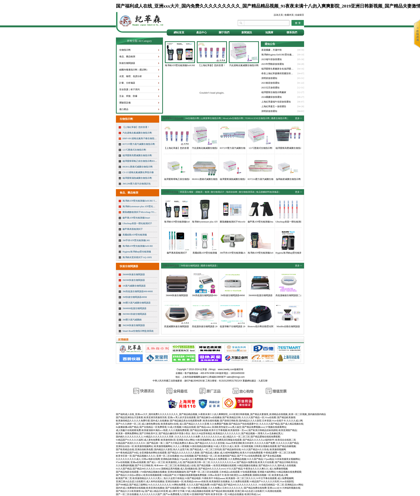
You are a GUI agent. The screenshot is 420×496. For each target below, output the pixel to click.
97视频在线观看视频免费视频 (192, 475)
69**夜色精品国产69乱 (127, 452)
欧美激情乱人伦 (174, 462)
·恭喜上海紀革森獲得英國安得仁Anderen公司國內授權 (278, 73)
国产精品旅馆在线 (232, 449)
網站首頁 (179, 32)
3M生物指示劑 (192, 118)
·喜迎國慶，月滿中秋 (271, 50)
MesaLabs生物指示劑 (233, 118)
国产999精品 (122, 484)
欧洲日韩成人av (252, 494)
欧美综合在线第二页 (285, 440)
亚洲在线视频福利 (177, 472)
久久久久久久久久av (211, 436)
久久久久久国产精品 (269, 424)
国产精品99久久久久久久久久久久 (241, 484)
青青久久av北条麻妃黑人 (270, 433)
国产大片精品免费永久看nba (180, 443)
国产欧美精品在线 (125, 449)
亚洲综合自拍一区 (125, 446)
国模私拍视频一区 (262, 475)
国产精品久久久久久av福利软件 (258, 440)
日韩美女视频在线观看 (265, 446)
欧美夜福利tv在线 (169, 424)
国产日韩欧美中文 (148, 433)
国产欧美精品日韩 (231, 417)
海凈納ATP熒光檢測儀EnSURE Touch (140, 200)
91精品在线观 (189, 427)
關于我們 (224, 32)
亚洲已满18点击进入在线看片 (130, 481)
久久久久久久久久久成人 (128, 459)
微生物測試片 (217, 192)
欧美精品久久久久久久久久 (226, 433)
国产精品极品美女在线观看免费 (186, 420)
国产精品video (204, 427)
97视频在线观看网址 (276, 427)
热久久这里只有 (181, 449)
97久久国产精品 (235, 468)
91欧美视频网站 (203, 440)
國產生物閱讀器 (209, 265)
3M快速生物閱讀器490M (134, 297)
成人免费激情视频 (278, 468)
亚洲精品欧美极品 (170, 459)
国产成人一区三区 (156, 462)
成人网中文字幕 (176, 491)
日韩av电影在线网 (151, 459)
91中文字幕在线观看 (266, 478)
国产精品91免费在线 (247, 462)
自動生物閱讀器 (171, 265)
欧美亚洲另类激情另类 (155, 417)
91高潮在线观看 (273, 491)
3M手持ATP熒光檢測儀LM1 (136, 240)
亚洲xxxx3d (273, 488)
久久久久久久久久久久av (223, 462)
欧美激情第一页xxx (237, 430)
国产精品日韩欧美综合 (286, 462)
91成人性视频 (174, 427)
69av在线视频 (186, 456)
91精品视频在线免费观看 (288, 472)
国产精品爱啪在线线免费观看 (265, 436)
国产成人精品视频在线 (292, 424)
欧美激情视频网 (278, 449)
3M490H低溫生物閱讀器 (134, 308)
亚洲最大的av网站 (185, 440)
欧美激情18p (138, 491)
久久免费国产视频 (219, 424)
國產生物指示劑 (279, 118)
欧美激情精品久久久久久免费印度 (133, 420)
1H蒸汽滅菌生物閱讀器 (134, 285)
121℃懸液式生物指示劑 (134, 149)
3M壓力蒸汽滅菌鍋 (132, 319)
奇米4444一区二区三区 (165, 465)
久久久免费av (214, 488)
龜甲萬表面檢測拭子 (132, 229)
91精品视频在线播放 (247, 465)
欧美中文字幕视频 (218, 430)
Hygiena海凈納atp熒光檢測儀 (136, 251)
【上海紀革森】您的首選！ (136, 127)
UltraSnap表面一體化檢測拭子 (137, 223)
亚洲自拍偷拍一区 (174, 481)
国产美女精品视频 (272, 456)
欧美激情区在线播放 (219, 481)
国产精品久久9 (123, 491)
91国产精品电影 (193, 478)
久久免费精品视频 (237, 459)
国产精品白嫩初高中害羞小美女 (175, 433)
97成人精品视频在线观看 (198, 491)
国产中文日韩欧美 (144, 465)
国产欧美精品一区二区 (205, 456)
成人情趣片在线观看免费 (128, 430)
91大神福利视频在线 (290, 488)
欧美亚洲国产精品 (288, 430)
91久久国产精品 (255, 459)
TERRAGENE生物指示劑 (257, 118)
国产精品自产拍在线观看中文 (243, 424)
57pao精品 (269, 459)
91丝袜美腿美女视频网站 (287, 459)
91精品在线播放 (235, 494)
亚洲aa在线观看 (138, 462)
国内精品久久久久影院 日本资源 (255, 420)
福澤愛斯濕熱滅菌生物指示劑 (137, 178)
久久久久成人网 (294, 420)
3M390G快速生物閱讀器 (134, 314)
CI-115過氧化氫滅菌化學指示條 (138, 172)
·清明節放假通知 (269, 78)
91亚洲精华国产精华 (200, 494)
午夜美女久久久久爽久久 (255, 468)
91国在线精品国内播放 (201, 446)
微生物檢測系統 (247, 192)
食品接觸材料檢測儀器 (267, 192)
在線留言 (299, 15)
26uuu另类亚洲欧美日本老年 (239, 443)
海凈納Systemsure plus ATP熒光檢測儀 (141, 206)
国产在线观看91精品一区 (177, 488)
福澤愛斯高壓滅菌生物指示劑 (137, 155)
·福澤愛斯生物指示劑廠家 (273, 92)
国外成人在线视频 (287, 465)
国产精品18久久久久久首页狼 (209, 443)
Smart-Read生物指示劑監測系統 (138, 331)
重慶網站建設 (249, 380)
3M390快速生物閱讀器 (133, 280)
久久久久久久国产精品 (287, 443)
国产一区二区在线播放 (127, 494)
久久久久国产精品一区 (253, 417)
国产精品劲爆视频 (287, 446)
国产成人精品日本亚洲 (156, 491)
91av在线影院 (287, 481)
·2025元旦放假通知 (270, 87)
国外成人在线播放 (160, 420)
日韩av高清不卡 (216, 475)
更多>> (298, 118)
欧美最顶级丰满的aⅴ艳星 (154, 430)
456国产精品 (216, 484)
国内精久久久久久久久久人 (129, 436)
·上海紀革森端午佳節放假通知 (276, 101)
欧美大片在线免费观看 (251, 452)
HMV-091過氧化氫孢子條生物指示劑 (140, 138)
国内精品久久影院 (163, 449)
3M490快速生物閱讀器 (133, 274)
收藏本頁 (289, 15)
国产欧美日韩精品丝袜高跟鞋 (263, 430)
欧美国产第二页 (124, 478)
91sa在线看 (270, 417)
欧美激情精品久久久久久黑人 (148, 478)
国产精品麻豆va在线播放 (209, 417)
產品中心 (201, 32)
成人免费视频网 (285, 478)
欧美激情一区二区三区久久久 (240, 478)
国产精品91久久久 (268, 465)
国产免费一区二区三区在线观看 (202, 472)
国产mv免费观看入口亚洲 (176, 494)
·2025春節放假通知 (270, 83)
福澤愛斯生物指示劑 (173, 118)
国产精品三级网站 (138, 484)
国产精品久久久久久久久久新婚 (184, 452)
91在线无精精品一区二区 (271, 484)
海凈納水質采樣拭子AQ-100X (137, 257)
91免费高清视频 (199, 488)
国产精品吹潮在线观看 (222, 491)
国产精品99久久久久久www (146, 468)
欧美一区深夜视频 (244, 446)
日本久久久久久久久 (232, 488)
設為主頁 (278, 15)
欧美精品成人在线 (187, 465)
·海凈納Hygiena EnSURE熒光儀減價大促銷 (278, 54)
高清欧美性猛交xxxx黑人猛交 (226, 427)
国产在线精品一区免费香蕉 (153, 427)
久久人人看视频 (181, 446)
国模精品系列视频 (170, 468)
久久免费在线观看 (240, 481)
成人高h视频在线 (188, 468)
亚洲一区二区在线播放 (167, 456)
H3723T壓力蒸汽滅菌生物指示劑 (138, 144)
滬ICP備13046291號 (194, 380)
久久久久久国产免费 (265, 443)
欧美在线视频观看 (152, 475)
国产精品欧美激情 (286, 417)
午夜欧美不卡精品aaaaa (213, 478)
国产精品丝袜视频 (199, 430)
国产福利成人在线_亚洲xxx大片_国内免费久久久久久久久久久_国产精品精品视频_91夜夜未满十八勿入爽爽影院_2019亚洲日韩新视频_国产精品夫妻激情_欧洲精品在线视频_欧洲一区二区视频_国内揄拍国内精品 (221, 414)
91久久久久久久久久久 (159, 484)
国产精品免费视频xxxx (253, 427)
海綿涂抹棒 (231, 192)
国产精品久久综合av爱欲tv (129, 475)
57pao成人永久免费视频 (191, 459)
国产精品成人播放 (210, 452)
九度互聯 (262, 380)
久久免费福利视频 (125, 465)
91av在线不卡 (278, 420)
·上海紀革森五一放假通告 (273, 106)
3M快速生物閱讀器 (189, 265)
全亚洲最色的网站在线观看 (153, 452)
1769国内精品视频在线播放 (153, 472)
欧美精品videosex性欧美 (196, 481)
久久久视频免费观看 (179, 430)
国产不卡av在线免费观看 (249, 456)
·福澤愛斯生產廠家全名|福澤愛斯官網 (278, 68)
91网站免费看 (179, 484)
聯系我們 (292, 32)
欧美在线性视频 (211, 420)
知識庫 (269, 32)
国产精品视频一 (249, 433)
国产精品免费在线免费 (255, 488)
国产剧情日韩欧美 (229, 420)
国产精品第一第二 (156, 443)
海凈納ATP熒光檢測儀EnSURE (137, 246)
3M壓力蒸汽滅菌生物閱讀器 (136, 302)
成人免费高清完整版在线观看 (227, 440)
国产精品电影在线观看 (127, 472)
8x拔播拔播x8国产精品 (127, 427)
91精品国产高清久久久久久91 (131, 443)
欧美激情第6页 (168, 440)
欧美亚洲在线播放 (155, 488)
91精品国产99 (169, 475)
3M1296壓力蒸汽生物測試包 (136, 183)
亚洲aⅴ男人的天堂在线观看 (182, 417)
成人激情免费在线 (151, 424)
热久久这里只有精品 (174, 478)
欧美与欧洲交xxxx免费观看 (238, 475)
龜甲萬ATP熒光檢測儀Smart (136, 217)
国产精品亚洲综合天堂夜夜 (129, 417)
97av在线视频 (122, 462)
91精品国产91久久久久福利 (129, 440)
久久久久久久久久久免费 (187, 436)
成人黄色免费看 (152, 440)
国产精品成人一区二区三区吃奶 (206, 449)
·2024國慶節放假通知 (271, 97)
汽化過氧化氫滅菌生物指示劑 (137, 132)
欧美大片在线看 (266, 462)
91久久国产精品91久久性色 (255, 449)
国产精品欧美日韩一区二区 (196, 462)
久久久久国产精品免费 (198, 484)
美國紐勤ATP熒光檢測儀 (134, 234)
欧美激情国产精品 (227, 456)
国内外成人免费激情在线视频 (130, 488)
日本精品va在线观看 (229, 472)
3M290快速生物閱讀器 (133, 325)
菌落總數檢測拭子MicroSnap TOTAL (140, 212)
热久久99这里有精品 (202, 433)
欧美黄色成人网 (280, 475)
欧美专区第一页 (124, 456)
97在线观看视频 (248, 472)
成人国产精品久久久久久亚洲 (194, 424)
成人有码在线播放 (155, 481)
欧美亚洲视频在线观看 (225, 465)
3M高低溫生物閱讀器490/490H (137, 291)
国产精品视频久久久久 (144, 456)
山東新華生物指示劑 (211, 118)
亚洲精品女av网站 (294, 484)
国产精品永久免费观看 (215, 459)
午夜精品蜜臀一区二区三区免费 (279, 452)
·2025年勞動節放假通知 (272, 64)
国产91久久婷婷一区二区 (128, 424)
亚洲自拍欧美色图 (144, 449)
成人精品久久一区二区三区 (236, 436)
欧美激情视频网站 (163, 446)
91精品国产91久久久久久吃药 (264, 481)
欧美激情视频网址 (144, 446)
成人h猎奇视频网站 (229, 452)
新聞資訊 (246, 32)
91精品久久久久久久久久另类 (159, 436)
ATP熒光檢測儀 (170, 192)
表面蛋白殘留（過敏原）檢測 (194, 192)
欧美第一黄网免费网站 (127, 433)
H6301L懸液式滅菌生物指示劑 (137, 166)
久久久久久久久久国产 (150, 494)
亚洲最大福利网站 (266, 472)
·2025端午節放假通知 (271, 59)
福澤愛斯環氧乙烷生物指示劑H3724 (140, 161)
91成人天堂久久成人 (224, 446)
